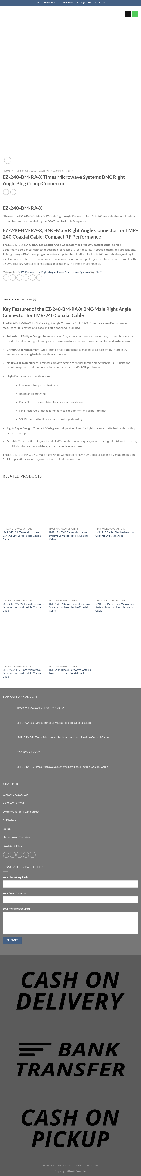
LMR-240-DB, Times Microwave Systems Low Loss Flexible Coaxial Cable (22, 536)
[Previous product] (13, 192)
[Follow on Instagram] (13, 855)
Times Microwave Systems (31, 170)
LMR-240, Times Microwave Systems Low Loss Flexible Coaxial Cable (70, 671)
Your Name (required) (15, 877)
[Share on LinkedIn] (39, 277)
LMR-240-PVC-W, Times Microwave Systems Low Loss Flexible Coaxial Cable (23, 607)
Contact (79, 1165)
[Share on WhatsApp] (6, 277)
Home (7, 170)
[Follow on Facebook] (6, 855)
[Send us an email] (128, 14)
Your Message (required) (16, 908)
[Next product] (6, 192)
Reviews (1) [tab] (29, 299)
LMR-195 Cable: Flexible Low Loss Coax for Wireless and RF (114, 534)
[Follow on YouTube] (33, 855)
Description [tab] (11, 299)
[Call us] (135, 14)
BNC (76, 170)
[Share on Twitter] (19, 277)
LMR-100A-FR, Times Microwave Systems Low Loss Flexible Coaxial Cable (22, 673)
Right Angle (48, 272)
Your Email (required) (15, 893)
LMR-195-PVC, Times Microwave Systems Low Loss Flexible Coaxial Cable (68, 536)
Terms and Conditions (57, 1165)
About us (92, 1165)
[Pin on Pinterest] (33, 277)
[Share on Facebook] (13, 277)
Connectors (61, 170)
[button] (5, 15)
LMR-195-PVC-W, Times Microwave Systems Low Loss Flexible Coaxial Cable (69, 607)
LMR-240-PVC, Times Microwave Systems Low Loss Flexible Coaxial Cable (114, 607)
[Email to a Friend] (26, 277)
